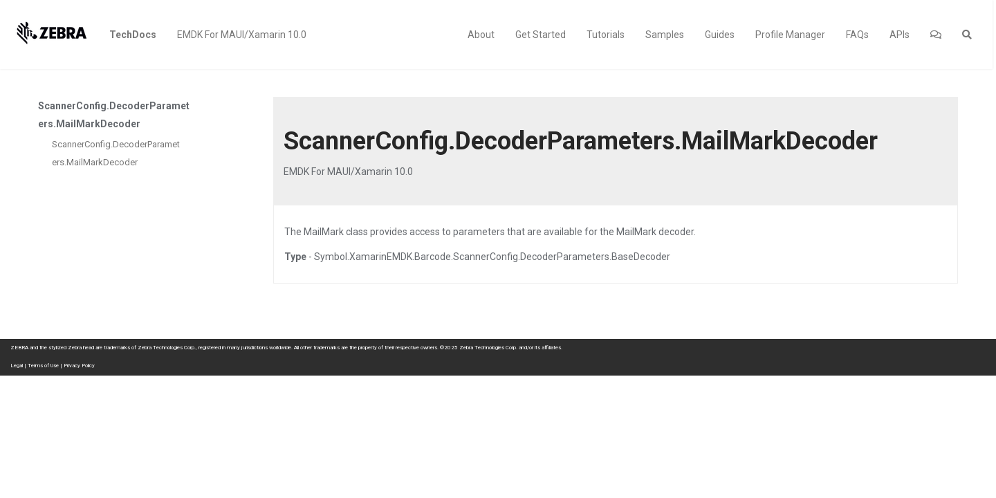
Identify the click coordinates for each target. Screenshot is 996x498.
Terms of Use (43, 365)
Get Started (540, 34)
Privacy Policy (79, 365)
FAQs (857, 34)
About (481, 34)
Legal (16, 365)
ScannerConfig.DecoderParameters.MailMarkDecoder (116, 153)
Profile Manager (790, 34)
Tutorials (606, 34)
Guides (720, 34)
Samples (664, 34)
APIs (899, 34)
